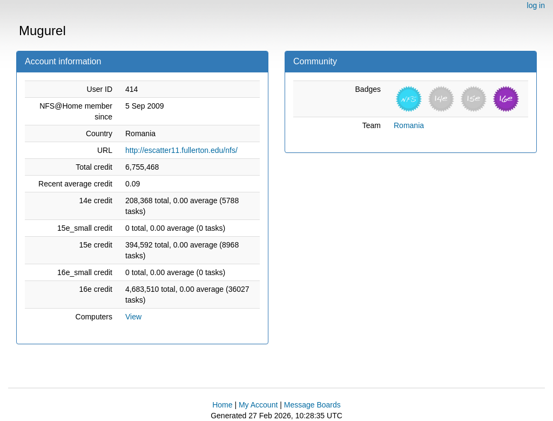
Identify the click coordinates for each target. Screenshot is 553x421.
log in (536, 5)
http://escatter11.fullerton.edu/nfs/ (181, 150)
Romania (409, 125)
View (133, 316)
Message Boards (312, 404)
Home (222, 404)
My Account (258, 404)
